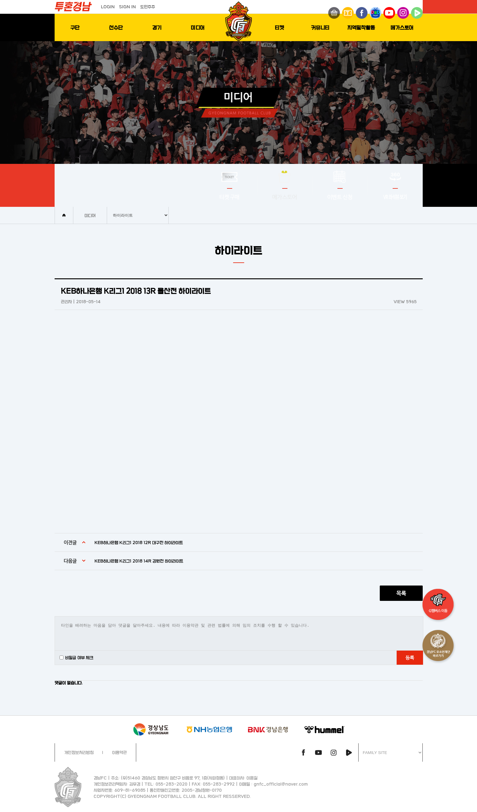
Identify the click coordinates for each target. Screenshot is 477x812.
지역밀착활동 (361, 27)
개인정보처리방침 (79, 752)
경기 (156, 27)
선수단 (116, 27)
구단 (74, 27)
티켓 (279, 27)
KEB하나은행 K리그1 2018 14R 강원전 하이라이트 (138, 561)
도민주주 (147, 7)
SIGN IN (127, 7)
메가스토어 (402, 27)
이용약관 (119, 752)
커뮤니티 (320, 27)
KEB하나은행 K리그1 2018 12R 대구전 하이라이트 (138, 542)
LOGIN (108, 7)
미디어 (198, 27)
